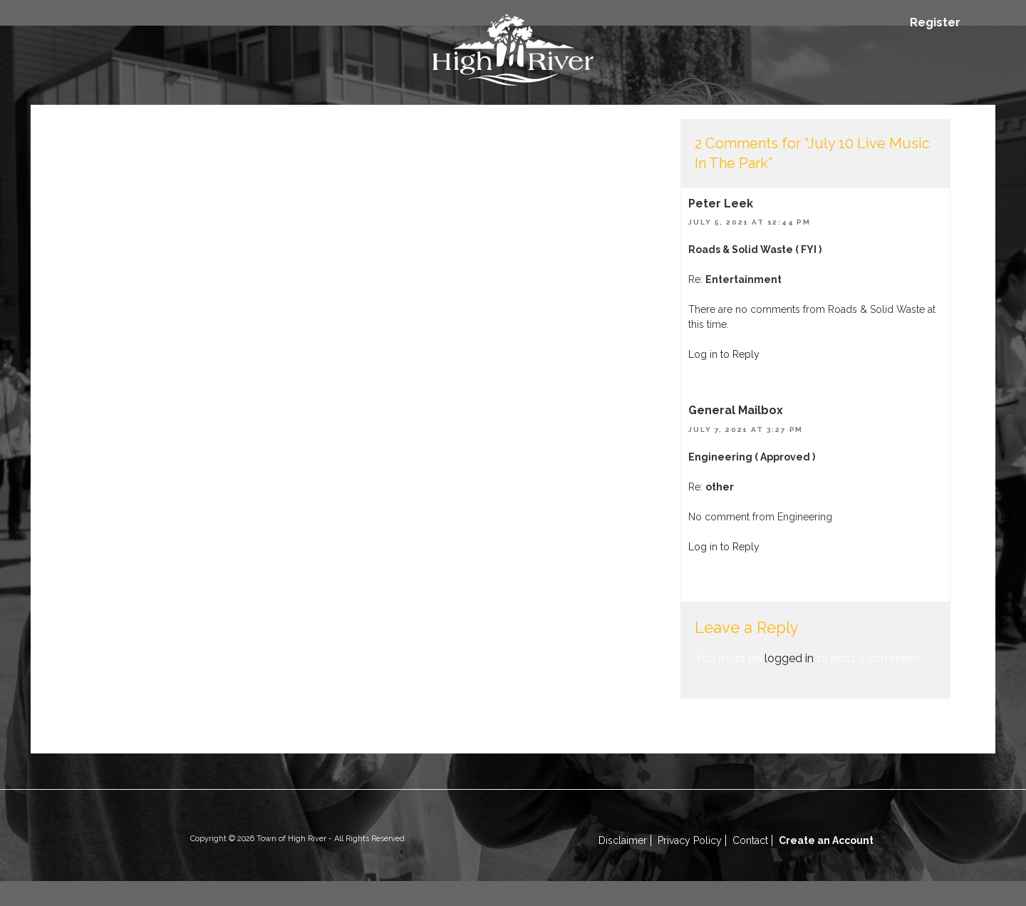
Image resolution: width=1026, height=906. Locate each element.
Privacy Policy (690, 840)
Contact (750, 840)
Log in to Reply (724, 354)
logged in (789, 658)
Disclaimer (622, 840)
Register (935, 22)
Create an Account (826, 840)
